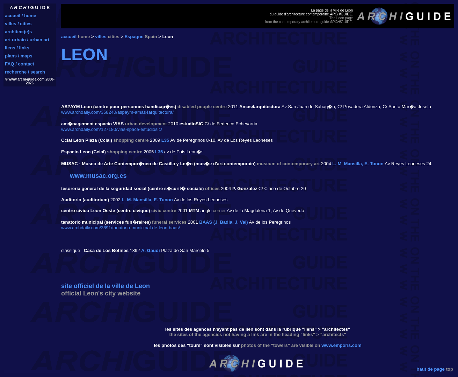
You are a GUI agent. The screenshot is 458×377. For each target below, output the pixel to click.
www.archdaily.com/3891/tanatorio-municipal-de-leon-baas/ (120, 227)
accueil (69, 36)
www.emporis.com (341, 345)
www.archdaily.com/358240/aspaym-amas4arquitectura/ (117, 112)
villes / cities (18, 23)
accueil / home (20, 15)
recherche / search (25, 72)
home (84, 36)
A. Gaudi (150, 250)
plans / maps (18, 55)
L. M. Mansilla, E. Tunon (357, 163)
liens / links (17, 47)
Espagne (133, 36)
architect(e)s (18, 31)
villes (101, 36)
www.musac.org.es (98, 175)
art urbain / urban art (27, 39)
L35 (165, 140)
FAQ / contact (19, 64)
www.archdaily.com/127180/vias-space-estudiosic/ (111, 129)
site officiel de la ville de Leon (105, 285)
